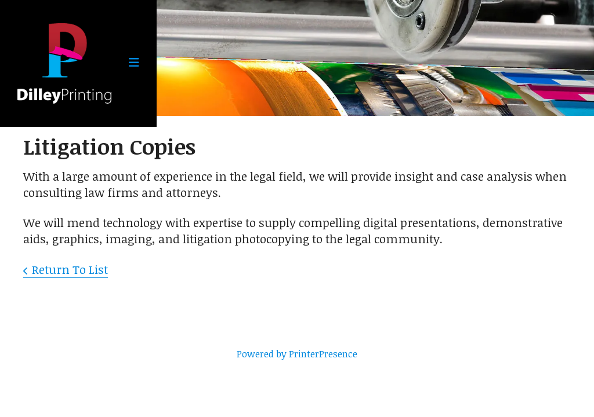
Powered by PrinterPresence (297, 354)
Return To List (70, 269)
